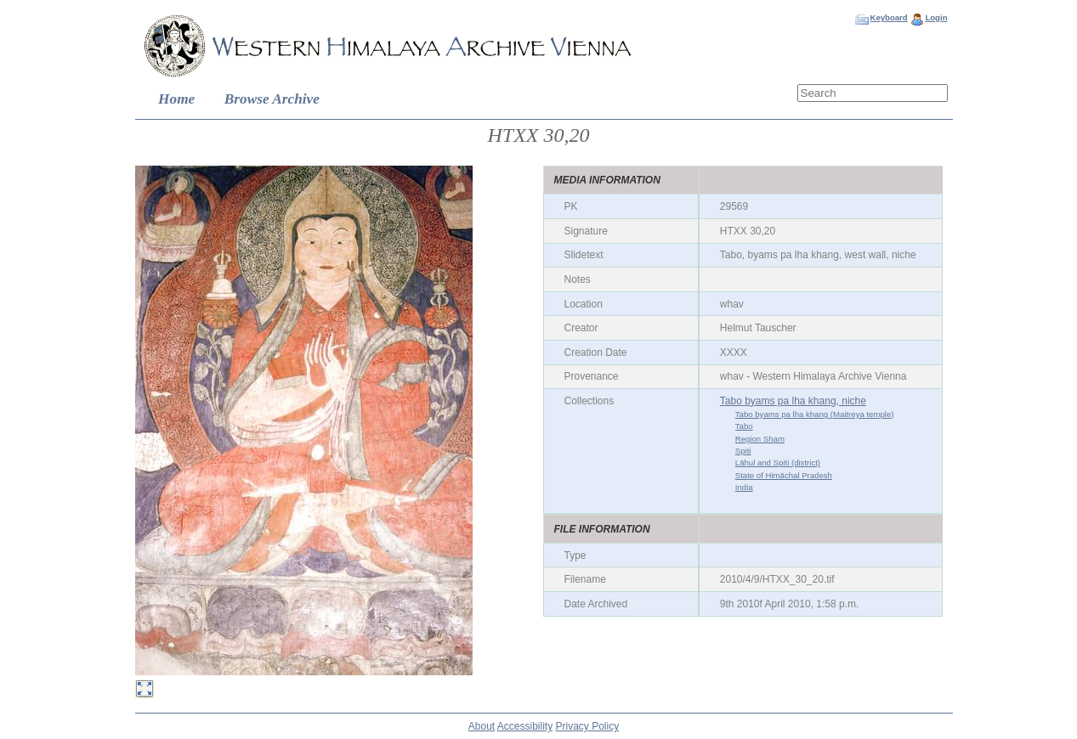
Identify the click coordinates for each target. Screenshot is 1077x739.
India (744, 487)
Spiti (743, 450)
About (481, 726)
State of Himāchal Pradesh (783, 475)
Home (176, 99)
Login (936, 17)
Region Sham (760, 438)
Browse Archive (272, 99)
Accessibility (525, 726)
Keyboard (888, 17)
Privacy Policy (588, 726)
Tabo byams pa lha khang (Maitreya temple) (814, 414)
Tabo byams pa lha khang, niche (793, 401)
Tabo (744, 426)
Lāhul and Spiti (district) (777, 462)
